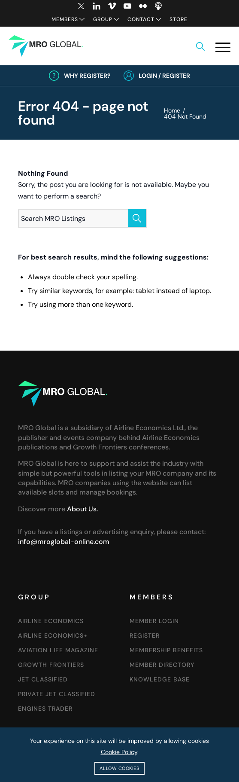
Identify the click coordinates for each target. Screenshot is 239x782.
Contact (140, 19)
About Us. (82, 508)
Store (178, 19)
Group (102, 19)
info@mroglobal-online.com (63, 541)
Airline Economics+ (53, 635)
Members (64, 19)
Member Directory (162, 665)
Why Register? (87, 75)
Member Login (154, 621)
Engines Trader (45, 708)
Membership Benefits (166, 650)
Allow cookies (119, 768)
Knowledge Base (160, 679)
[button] (222, 47)
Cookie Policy (119, 752)
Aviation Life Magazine (58, 650)
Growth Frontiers (51, 665)
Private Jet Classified (56, 694)
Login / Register (164, 75)
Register (145, 635)
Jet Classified (43, 679)
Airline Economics (51, 621)
